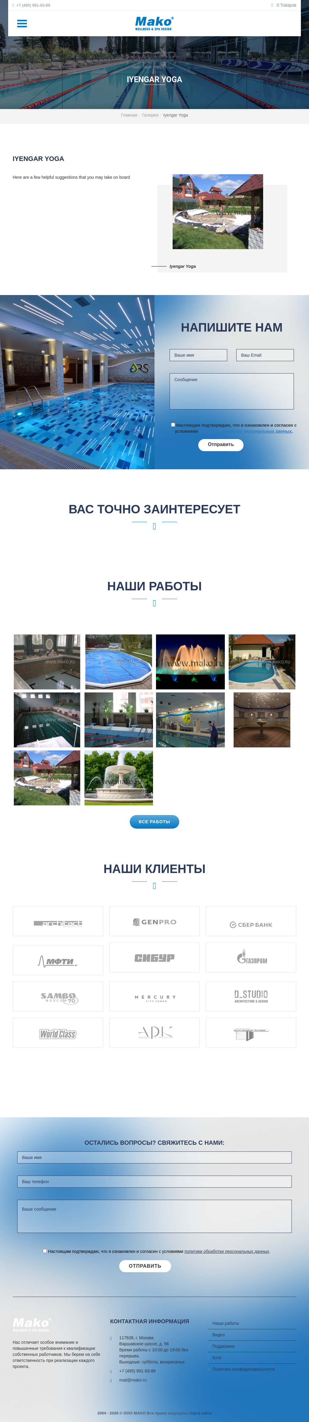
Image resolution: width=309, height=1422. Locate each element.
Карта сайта (201, 1413)
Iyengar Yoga (175, 115)
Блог (216, 1357)
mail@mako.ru (132, 1380)
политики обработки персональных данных (245, 431)
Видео (218, 1334)
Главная (129, 115)
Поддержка (223, 1346)
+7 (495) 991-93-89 (31, 5)
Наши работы (225, 1323)
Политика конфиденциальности (243, 1369)
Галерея (150, 115)
